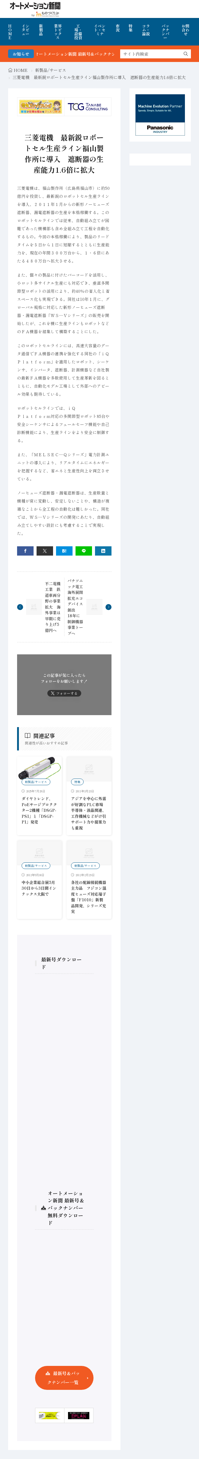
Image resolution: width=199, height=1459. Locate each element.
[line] (84, 551)
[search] (186, 54)
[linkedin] (103, 551)
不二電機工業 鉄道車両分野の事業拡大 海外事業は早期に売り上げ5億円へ (53, 607)
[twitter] (45, 551)
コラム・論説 (146, 30)
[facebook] (25, 551)
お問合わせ (185, 30)
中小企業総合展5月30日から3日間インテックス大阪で (39, 888)
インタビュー (25, 30)
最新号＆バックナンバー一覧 (63, 1377)
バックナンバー (165, 31)
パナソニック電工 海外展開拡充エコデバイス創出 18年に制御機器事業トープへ (77, 607)
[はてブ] (64, 551)
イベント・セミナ (99, 30)
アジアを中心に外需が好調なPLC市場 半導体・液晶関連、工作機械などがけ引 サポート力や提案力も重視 (90, 813)
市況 (118, 28)
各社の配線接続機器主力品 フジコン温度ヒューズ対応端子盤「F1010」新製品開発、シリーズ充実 (88, 896)
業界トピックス (58, 31)
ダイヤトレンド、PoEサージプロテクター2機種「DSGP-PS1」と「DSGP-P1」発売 (39, 810)
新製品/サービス (50, 70)
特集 (130, 28)
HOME (10, 31)
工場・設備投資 (78, 31)
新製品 (41, 30)
